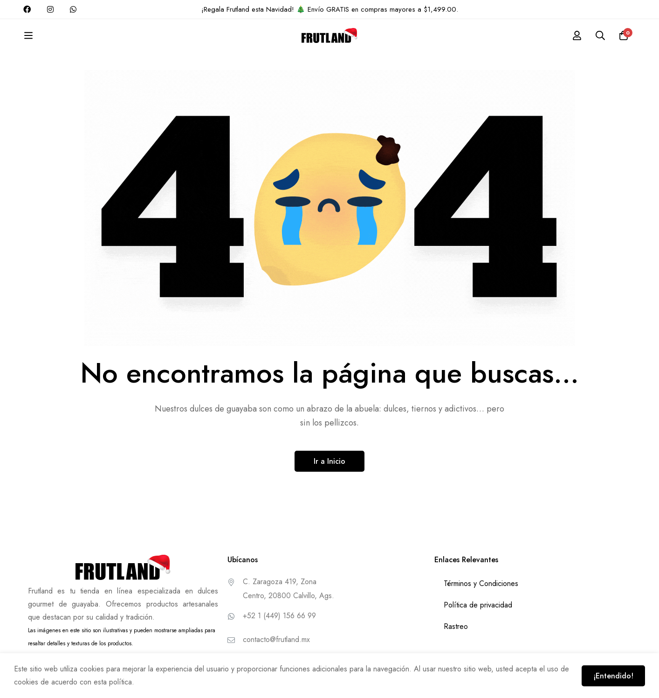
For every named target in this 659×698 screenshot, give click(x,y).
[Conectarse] (577, 35)
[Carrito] (623, 35)
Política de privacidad (478, 605)
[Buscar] (600, 35)
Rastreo (456, 626)
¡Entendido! (613, 675)
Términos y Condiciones (481, 583)
